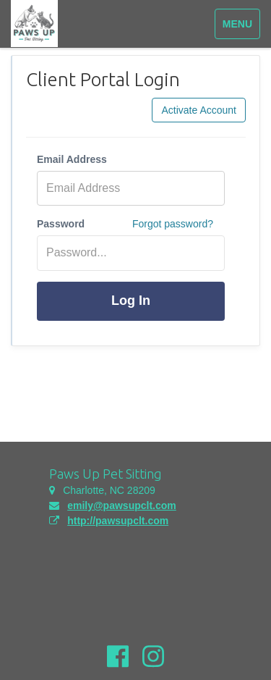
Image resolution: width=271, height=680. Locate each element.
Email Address (72, 159)
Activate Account (198, 110)
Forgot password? (172, 224)
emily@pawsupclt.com (121, 505)
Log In (130, 300)
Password (61, 224)
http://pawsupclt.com (117, 520)
